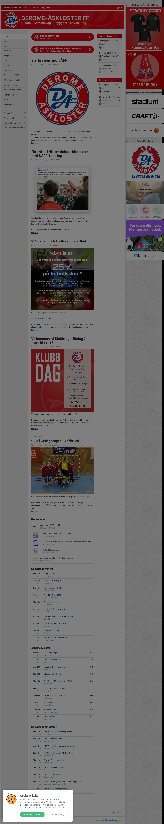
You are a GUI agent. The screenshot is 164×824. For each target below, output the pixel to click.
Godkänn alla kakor (32, 814)
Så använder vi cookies (53, 807)
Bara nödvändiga (57, 814)
